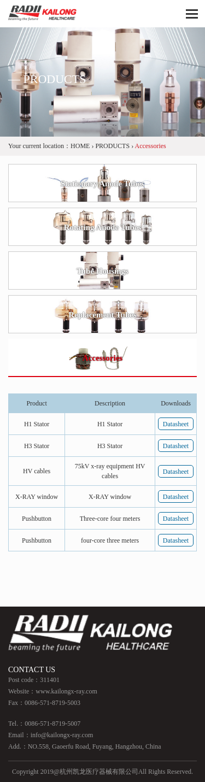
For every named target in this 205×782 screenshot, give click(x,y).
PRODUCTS (112, 146)
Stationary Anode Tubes (102, 183)
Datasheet (176, 424)
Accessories (102, 358)
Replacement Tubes (102, 314)
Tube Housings (102, 271)
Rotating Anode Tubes (103, 227)
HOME (80, 146)
